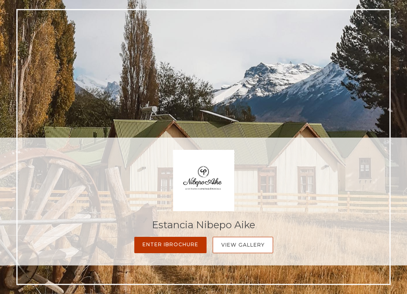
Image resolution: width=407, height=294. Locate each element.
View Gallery (243, 245)
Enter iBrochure (170, 244)
